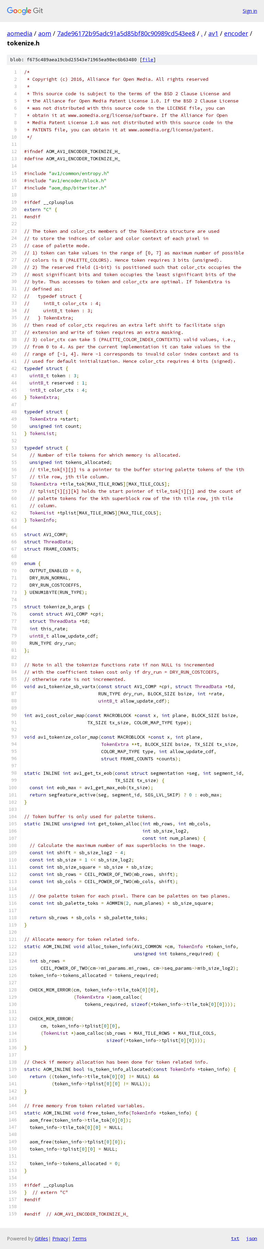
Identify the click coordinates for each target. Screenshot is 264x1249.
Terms (79, 1238)
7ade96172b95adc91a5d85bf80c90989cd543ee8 (126, 33)
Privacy (60, 1238)
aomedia (19, 33)
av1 (213, 33)
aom (44, 33)
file (147, 60)
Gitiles (41, 1238)
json (251, 1238)
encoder (236, 33)
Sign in (250, 11)
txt (235, 1238)
